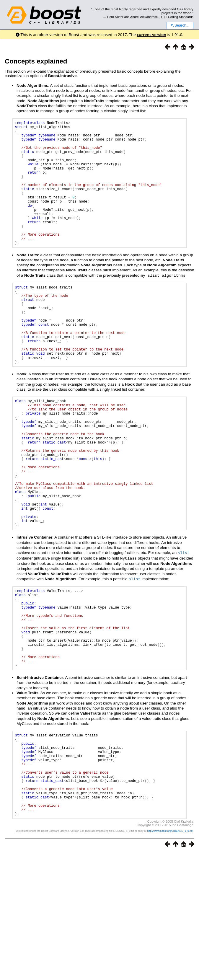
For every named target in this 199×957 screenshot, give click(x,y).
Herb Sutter (115, 17)
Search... (180, 25)
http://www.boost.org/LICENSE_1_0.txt (170, 935)
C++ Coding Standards (177, 17)
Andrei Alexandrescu (144, 17)
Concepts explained (36, 61)
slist (184, 623)
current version (151, 34)
